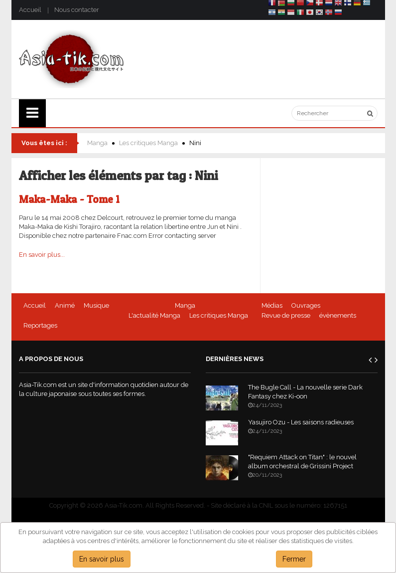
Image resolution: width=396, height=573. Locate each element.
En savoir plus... (42, 254)
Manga (97, 143)
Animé (65, 305)
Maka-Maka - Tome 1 (69, 199)
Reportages (40, 325)
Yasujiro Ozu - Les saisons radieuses (301, 422)
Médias (272, 305)
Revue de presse (286, 315)
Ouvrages (305, 305)
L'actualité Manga (154, 315)
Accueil (30, 9)
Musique (96, 305)
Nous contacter (76, 9)
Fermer (294, 559)
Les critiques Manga (148, 143)
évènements (337, 315)
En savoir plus (101, 559)
